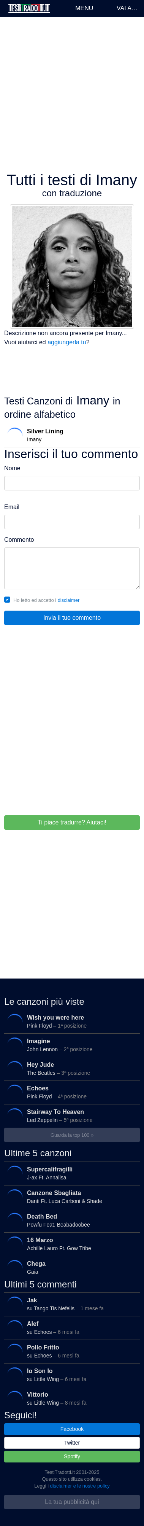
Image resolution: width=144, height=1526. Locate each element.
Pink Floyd (70, 1021)
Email (11, 507)
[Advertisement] (71, 94)
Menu (84, 8)
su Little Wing (70, 1375)
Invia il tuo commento (72, 617)
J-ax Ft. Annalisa (70, 1173)
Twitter (72, 1443)
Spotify (72, 1456)
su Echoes (70, 1328)
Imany (70, 435)
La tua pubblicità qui (72, 1502)
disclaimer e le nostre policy (80, 1486)
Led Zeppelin (70, 1116)
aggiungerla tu (66, 342)
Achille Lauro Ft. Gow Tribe (70, 1243)
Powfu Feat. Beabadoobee (70, 1220)
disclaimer (69, 600)
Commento (19, 539)
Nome (12, 468)
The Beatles (70, 1068)
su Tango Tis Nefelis (70, 1304)
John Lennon (70, 1045)
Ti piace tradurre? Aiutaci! (72, 822)
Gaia (70, 1267)
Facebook (72, 1429)
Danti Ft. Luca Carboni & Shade (70, 1196)
